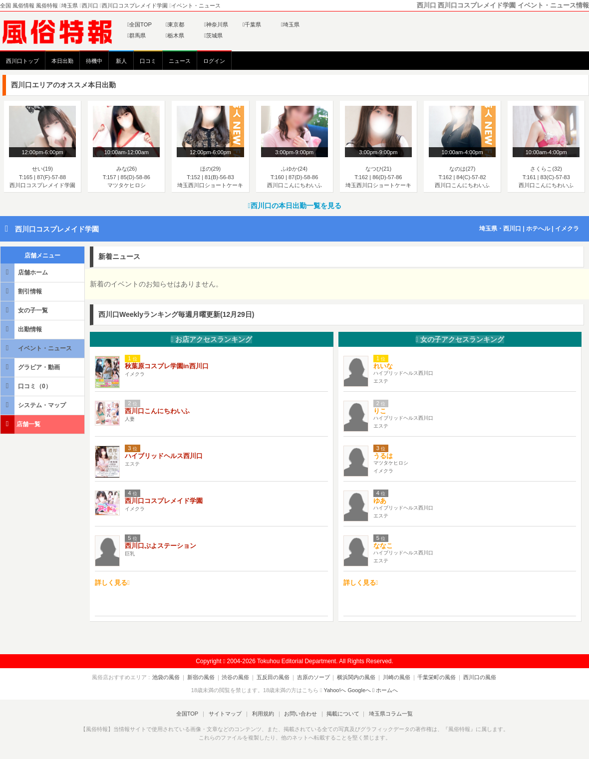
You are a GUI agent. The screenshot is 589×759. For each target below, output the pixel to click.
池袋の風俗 (173, 677)
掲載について (340, 714)
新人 (121, 61)
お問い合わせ (299, 714)
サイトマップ (226, 714)
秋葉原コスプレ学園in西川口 (167, 366)
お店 (211, 339)
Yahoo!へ (334, 690)
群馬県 (136, 35)
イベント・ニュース (37, 348)
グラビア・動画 (31, 367)
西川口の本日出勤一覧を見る (294, 206)
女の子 (460, 339)
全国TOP (139, 24)
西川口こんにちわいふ (157, 411)
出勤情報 (22, 329)
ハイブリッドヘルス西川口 (164, 456)
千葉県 (252, 24)
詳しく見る (112, 582)
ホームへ (385, 690)
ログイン (214, 61)
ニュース (180, 61)
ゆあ (379, 501)
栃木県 (175, 35)
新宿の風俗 (206, 677)
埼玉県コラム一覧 (387, 714)
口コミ (148, 61)
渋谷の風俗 (239, 677)
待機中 (94, 61)
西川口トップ (22, 61)
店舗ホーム (25, 272)
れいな (383, 366)
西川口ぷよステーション (160, 545)
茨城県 (213, 35)
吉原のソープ (313, 677)
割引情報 (22, 291)
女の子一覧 (25, 310)
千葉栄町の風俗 (431, 677)
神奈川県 (216, 24)
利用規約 (263, 714)
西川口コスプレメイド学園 (57, 229)
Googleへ (359, 690)
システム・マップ (34, 405)
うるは (383, 456)
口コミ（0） (26, 386)
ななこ (383, 545)
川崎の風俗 (393, 677)
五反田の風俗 (275, 677)
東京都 (175, 24)
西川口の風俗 (472, 677)
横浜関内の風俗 (354, 677)
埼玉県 (290, 24)
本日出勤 (62, 61)
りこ (379, 411)
